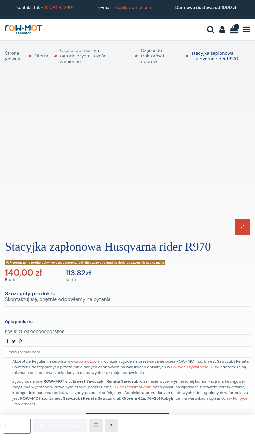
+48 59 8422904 (58, 7)
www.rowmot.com (83, 361)
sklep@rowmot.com (132, 7)
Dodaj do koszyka (60, 425)
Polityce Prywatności (190, 367)
